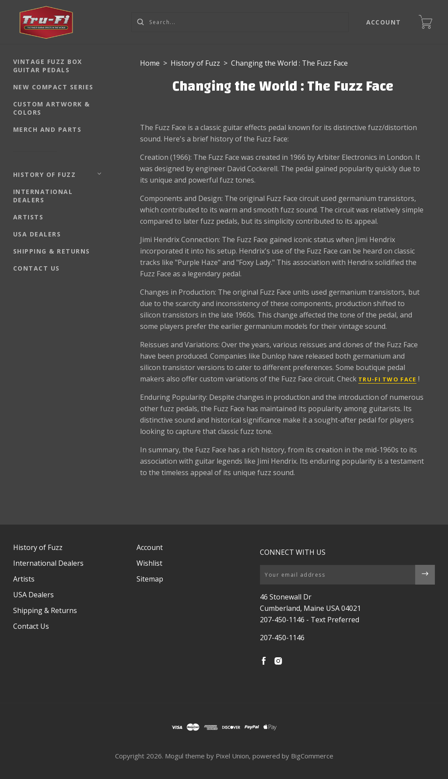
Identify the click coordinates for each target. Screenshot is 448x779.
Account (384, 22)
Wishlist (149, 563)
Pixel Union (232, 755)
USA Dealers (37, 234)
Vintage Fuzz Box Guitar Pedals (47, 65)
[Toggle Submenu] (99, 174)
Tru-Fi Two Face (387, 379)
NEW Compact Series (53, 87)
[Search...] (240, 22)
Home (150, 63)
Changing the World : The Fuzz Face (289, 63)
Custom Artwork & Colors (51, 108)
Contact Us (36, 268)
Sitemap (149, 579)
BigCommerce (312, 755)
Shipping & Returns (51, 251)
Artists (28, 217)
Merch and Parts (47, 129)
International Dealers (43, 195)
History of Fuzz (44, 174)
